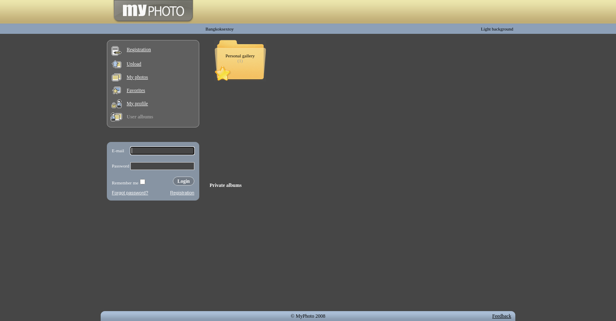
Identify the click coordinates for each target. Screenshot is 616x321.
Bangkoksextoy (219, 28)
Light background (497, 28)
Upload (134, 64)
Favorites (136, 90)
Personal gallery (240, 55)
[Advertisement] (153, 257)
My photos (137, 77)
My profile (137, 103)
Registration (139, 49)
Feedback (501, 316)
